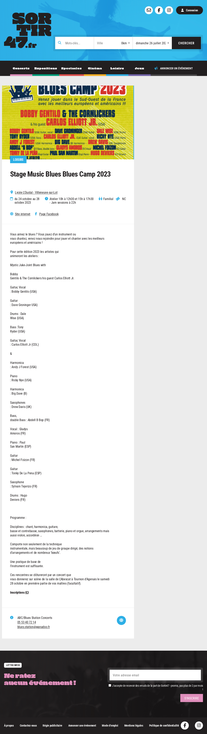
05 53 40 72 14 (26, 622)
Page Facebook (48, 214)
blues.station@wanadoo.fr (33, 627)
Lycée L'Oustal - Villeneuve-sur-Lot (36, 192)
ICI (27, 592)
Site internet (22, 214)
